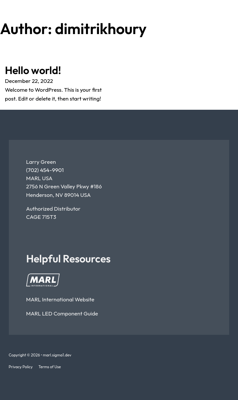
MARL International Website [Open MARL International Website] (60, 299)
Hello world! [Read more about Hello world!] (33, 70)
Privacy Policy (21, 366)
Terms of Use (50, 366)
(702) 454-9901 (45, 169)
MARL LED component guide (62, 313)
